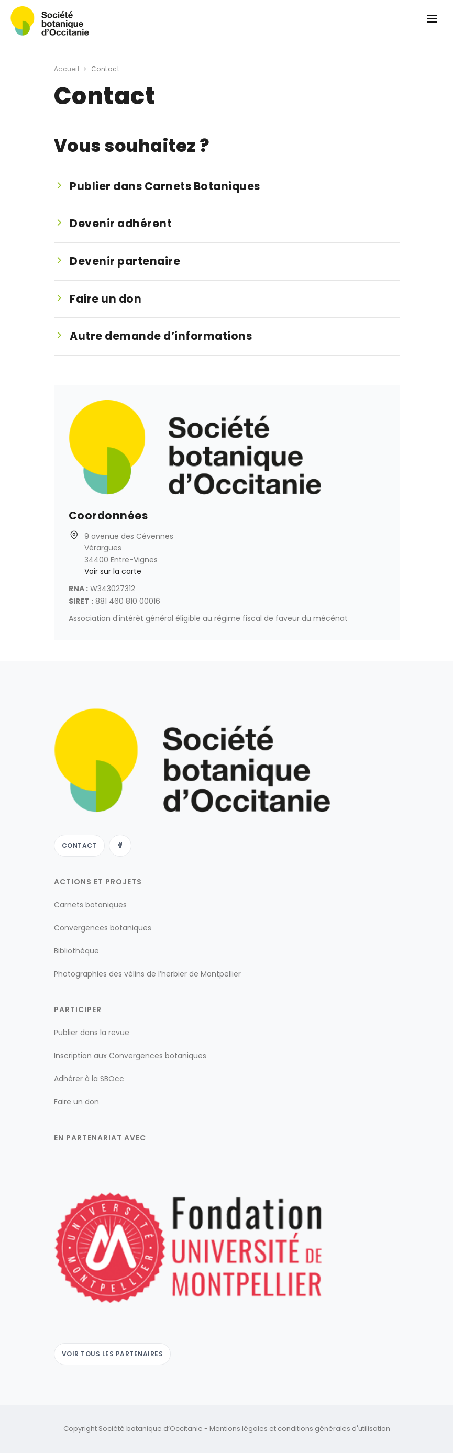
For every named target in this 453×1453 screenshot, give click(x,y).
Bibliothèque (76, 951)
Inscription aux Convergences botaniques (130, 1055)
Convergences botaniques (102, 928)
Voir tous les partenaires (112, 1353)
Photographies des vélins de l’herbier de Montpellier (147, 974)
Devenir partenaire (125, 261)
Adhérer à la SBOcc (89, 1078)
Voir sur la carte (112, 571)
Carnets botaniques (90, 905)
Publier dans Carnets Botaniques (165, 186)
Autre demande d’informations (161, 336)
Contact (79, 845)
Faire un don (105, 299)
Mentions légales (238, 1429)
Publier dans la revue (91, 1032)
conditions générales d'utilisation (334, 1429)
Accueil (67, 68)
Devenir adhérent (121, 223)
